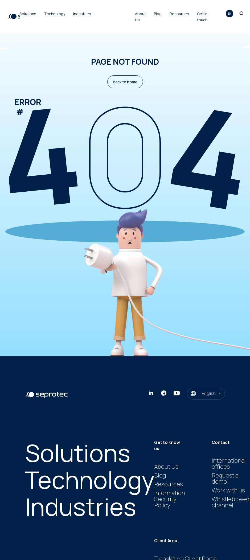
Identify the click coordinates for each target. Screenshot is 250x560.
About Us (166, 467)
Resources (179, 13)
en (229, 13)
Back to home (125, 81)
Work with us (228, 490)
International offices (229, 463)
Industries (82, 13)
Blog (158, 13)
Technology (54, 13)
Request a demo (225, 478)
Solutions (28, 13)
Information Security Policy (169, 499)
